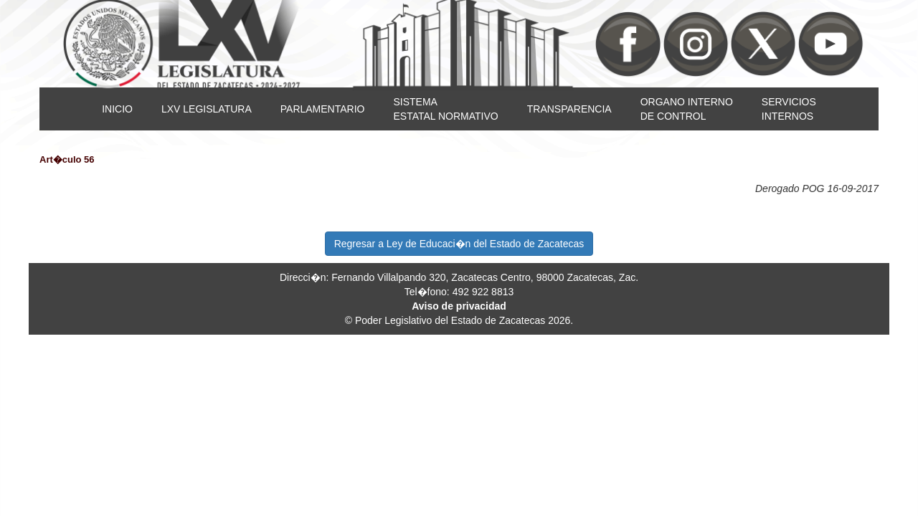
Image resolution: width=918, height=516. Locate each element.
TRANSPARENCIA (569, 109)
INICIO (117, 109)
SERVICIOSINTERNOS (789, 109)
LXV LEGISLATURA (206, 109)
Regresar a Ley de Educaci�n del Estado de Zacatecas (459, 243)
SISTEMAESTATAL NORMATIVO (445, 109)
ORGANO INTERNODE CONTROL (686, 109)
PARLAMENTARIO (322, 109)
